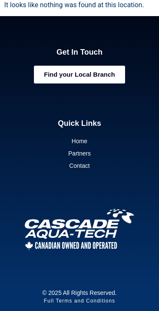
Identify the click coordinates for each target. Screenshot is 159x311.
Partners (79, 153)
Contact (79, 165)
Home (79, 141)
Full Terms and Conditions (79, 301)
